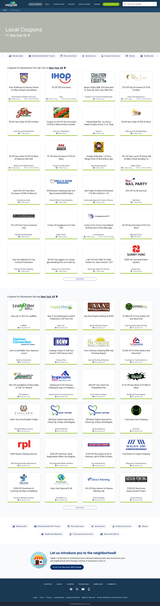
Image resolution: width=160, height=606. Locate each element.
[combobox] (140, 4)
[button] (84, 4)
